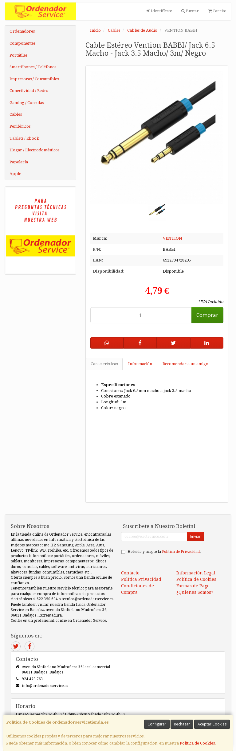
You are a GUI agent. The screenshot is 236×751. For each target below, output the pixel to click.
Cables (16, 114)
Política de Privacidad (181, 551)
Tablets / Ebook (24, 138)
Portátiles (18, 55)
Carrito (217, 11)
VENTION (172, 238)
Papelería (19, 162)
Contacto (130, 572)
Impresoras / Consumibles (34, 79)
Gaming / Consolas (27, 102)
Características (104, 364)
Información (140, 364)
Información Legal (195, 572)
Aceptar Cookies (212, 724)
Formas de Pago (193, 585)
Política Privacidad (141, 579)
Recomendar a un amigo (185, 364)
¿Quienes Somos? (194, 592)
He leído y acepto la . (164, 551)
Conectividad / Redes (29, 90)
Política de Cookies (197, 743)
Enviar (195, 536)
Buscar (190, 11)
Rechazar (182, 724)
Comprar (207, 314)
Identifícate (159, 11)
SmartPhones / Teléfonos (33, 67)
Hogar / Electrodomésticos (34, 150)
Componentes (22, 43)
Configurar (157, 724)
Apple (15, 173)
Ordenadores (22, 31)
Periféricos (20, 126)
